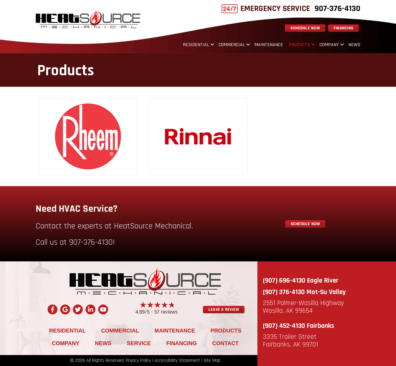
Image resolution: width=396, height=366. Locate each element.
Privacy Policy (138, 360)
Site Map (212, 360)
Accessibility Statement (177, 360)
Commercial (232, 44)
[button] (212, 45)
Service (139, 343)
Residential (196, 44)
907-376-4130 (337, 8)
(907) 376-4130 (284, 292)
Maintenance (268, 44)
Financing (181, 343)
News (354, 44)
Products (299, 44)
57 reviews (166, 311)
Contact (225, 343)
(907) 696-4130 (284, 280)
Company (329, 44)
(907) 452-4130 (284, 326)
